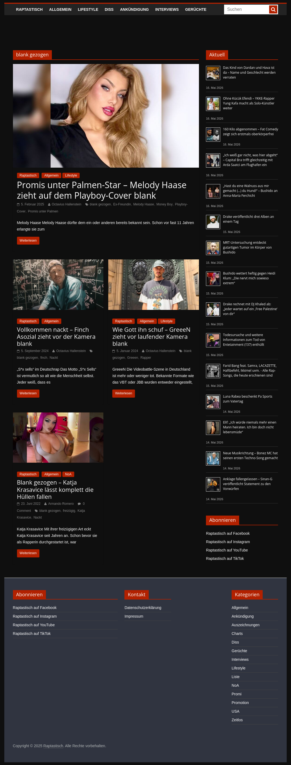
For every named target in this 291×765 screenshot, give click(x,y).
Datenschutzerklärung (142, 607)
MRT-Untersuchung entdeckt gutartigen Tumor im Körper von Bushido (247, 247)
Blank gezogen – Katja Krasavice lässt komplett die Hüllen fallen (55, 489)
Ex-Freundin (122, 204)
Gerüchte (196, 9)
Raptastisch (29, 9)
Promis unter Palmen (43, 211)
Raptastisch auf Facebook (228, 533)
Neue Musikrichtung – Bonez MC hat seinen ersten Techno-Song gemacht (250, 455)
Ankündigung (134, 9)
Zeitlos (237, 720)
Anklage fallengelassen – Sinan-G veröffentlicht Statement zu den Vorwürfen (247, 484)
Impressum (133, 616)
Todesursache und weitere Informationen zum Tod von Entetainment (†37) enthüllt (244, 340)
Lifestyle (88, 9)
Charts (237, 633)
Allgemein (60, 9)
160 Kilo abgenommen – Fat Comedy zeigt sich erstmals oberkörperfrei (250, 131)
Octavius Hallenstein (66, 204)
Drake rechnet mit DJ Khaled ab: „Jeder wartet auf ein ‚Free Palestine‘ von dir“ (250, 309)
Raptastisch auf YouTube (227, 550)
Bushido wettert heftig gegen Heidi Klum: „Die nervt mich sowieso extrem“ (249, 278)
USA (235, 711)
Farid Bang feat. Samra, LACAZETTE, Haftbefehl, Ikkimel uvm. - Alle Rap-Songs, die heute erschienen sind (249, 370)
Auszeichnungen (246, 625)
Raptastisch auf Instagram (228, 542)
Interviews (167, 9)
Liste (236, 677)
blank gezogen (100, 204)
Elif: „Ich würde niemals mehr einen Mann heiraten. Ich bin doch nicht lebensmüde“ (249, 427)
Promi (237, 694)
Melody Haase (143, 204)
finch (43, 358)
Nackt (54, 358)
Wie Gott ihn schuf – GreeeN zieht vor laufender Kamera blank (151, 336)
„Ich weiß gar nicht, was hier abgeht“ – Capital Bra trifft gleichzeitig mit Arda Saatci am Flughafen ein (250, 160)
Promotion (240, 702)
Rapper (145, 358)
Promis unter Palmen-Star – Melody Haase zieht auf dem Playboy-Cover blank (102, 190)
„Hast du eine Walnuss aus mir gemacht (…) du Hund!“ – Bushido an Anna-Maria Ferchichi (250, 191)
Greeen (132, 358)
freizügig (69, 511)
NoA (68, 474)
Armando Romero (61, 504)
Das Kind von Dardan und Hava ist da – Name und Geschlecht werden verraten (249, 72)
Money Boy (164, 204)
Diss (109, 9)
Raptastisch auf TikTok (225, 558)
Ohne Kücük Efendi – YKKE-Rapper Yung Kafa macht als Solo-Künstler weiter (249, 103)
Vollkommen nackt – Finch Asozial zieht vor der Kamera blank (56, 336)
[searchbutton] (273, 9)
